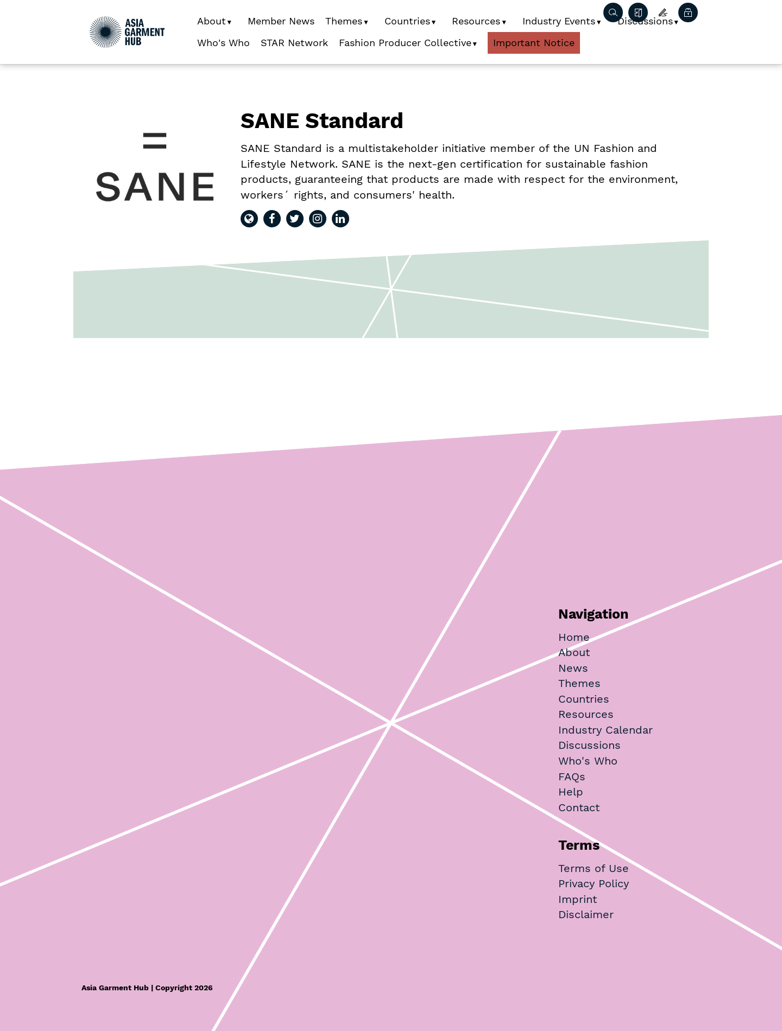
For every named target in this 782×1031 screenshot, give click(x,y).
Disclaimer (586, 914)
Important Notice (534, 42)
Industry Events (558, 21)
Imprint (577, 899)
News (573, 667)
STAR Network (294, 42)
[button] (233, 18)
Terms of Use (593, 868)
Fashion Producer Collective (405, 42)
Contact (579, 807)
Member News (281, 21)
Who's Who (223, 42)
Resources (476, 21)
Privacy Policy (593, 883)
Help (570, 791)
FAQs (571, 776)
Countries (407, 21)
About (211, 21)
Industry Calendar (605, 729)
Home (574, 637)
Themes (343, 21)
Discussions (589, 745)
